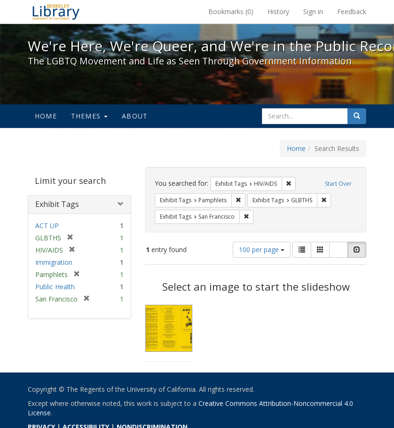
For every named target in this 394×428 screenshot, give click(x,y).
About (135, 115)
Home (46, 115)
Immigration (53, 262)
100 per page (261, 249)
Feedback (351, 11)
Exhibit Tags (57, 204)
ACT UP (47, 225)
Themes (89, 115)
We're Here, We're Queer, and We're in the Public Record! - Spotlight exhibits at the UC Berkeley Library (56, 12)
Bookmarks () (230, 11)
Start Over (338, 184)
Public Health (55, 286)
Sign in (313, 11)
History (278, 11)
